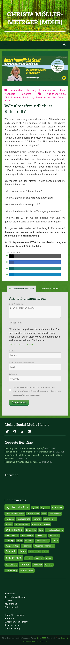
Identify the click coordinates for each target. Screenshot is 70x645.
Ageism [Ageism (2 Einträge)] (35, 507)
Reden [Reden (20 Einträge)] (22, 551)
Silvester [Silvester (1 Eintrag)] (48, 558)
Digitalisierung (12, 97)
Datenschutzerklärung (21, 344)
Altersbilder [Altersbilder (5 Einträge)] (57, 507)
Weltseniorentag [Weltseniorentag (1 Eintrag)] (11, 571)
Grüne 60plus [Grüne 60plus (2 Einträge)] (41, 535)
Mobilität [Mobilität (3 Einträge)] (29, 540)
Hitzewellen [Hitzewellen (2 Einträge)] (54, 535)
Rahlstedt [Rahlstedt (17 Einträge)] (11, 551)
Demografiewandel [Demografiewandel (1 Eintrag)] (22, 524)
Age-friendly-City (56, 93)
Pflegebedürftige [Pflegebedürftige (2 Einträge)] (12, 546)
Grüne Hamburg (12, 628)
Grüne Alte (9, 618)
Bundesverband (11, 625)
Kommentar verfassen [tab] (23, 288)
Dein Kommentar (17, 304)
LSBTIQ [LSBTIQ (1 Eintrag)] (19, 541)
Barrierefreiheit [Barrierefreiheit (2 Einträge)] (55, 513)
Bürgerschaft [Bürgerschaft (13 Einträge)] (24, 518)
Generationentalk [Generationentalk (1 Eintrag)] (11, 535)
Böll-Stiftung (10, 603)
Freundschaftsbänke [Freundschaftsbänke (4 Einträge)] (54, 530)
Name (12, 350)
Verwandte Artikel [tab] (50, 288)
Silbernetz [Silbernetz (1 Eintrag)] (39, 558)
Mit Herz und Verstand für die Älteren (22, 461)
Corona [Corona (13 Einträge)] (37, 518)
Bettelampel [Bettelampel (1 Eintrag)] (9, 519)
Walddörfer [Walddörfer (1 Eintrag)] (49, 565)
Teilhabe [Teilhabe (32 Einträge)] (24, 564)
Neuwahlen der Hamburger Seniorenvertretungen (28, 451)
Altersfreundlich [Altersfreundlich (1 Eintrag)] (33, 514)
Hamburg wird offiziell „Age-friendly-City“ (24, 448)
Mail (21, 362)
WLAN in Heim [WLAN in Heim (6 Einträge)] (26, 570)
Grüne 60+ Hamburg (14, 615)
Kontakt (8, 600)
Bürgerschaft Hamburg (23, 90)
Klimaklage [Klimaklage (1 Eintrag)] (9, 541)
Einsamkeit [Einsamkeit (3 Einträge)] (31, 530)
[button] (11, 256)
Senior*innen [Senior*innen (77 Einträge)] (14, 558)
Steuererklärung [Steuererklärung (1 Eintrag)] (11, 565)
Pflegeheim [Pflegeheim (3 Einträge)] (26, 546)
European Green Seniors (16, 621)
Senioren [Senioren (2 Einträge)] (29, 558)
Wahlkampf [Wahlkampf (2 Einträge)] (37, 565)
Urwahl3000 (41, 638)
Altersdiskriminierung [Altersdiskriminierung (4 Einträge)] (15, 513)
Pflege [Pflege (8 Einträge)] (55, 540)
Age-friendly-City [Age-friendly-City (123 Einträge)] (17, 507)
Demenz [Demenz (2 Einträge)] (9, 524)
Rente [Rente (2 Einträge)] (45, 551)
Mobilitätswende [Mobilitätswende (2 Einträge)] (42, 540)
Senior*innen (43, 97)
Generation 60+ (48, 90)
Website (13, 374)
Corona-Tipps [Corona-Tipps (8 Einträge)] (49, 518)
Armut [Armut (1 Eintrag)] (44, 514)
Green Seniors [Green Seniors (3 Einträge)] (27, 535)
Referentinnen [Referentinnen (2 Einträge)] (34, 551)
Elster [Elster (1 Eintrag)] (41, 530)
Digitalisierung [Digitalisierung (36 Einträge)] (14, 529)
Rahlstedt (28, 97)
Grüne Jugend (11, 607)
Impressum (9, 593)
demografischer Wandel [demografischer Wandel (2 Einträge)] (41, 524)
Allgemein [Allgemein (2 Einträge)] (45, 507)
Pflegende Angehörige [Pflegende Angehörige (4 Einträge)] (44, 546)
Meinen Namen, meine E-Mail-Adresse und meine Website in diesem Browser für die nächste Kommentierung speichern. (37, 391)
